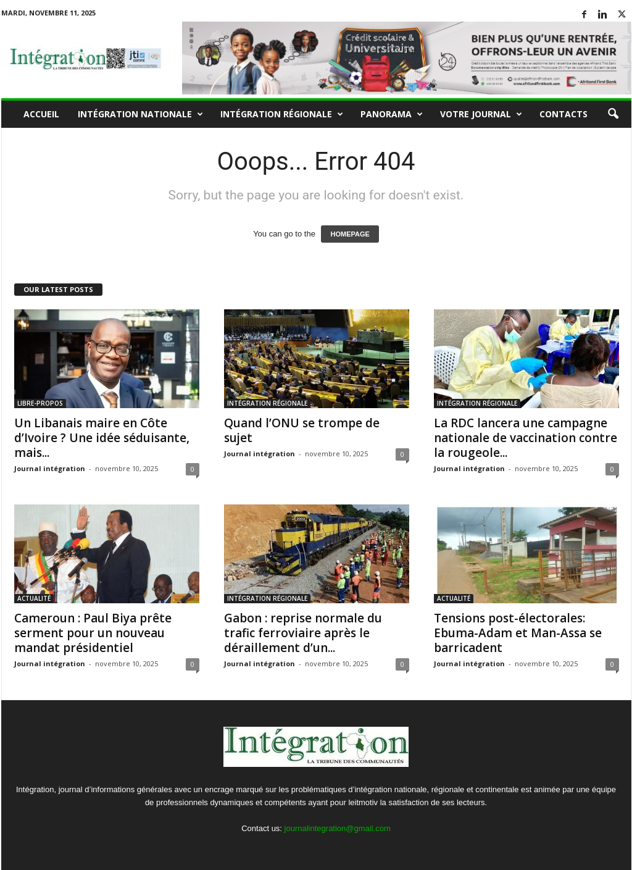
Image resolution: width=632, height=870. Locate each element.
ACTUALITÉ (34, 598)
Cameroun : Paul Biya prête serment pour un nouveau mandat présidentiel (93, 633)
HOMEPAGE (349, 234)
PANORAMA (391, 114)
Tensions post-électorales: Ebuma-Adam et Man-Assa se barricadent (518, 633)
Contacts (563, 114)
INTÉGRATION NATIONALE (140, 114)
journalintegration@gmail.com (338, 828)
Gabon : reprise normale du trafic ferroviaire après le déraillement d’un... (303, 633)
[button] (612, 114)
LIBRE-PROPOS (40, 403)
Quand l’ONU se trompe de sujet (302, 430)
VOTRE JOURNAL (481, 114)
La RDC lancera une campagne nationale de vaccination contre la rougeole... (525, 438)
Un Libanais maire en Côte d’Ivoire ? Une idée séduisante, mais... (101, 438)
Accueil (41, 114)
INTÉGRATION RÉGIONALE (281, 114)
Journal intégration (49, 468)
